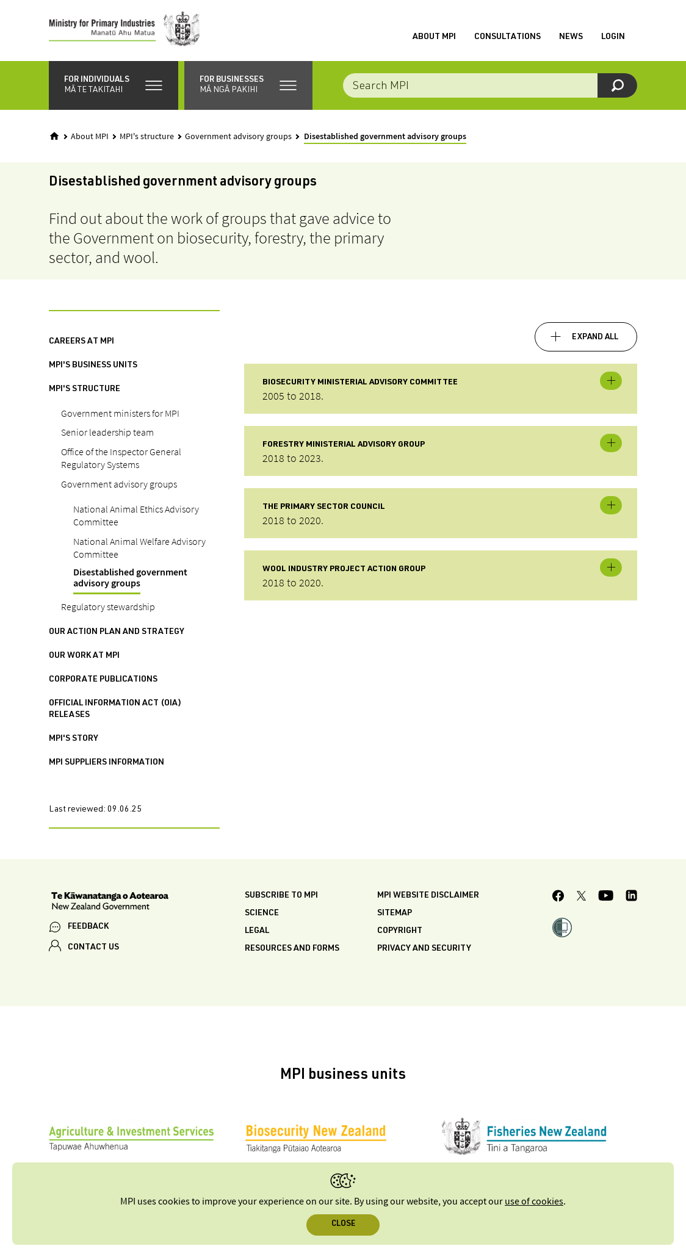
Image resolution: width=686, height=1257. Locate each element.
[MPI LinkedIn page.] (631, 897)
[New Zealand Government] (110, 902)
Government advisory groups (238, 136)
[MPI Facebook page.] (558, 898)
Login (613, 37)
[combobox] (490, 85)
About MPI (434, 37)
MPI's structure (147, 136)
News (571, 37)
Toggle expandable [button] (611, 381)
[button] (113, 85)
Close (343, 1224)
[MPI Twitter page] (581, 897)
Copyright (399, 931)
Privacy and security (424, 949)
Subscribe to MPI (281, 895)
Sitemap (394, 913)
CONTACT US (93, 947)
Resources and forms (292, 949)
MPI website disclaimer (428, 895)
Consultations (507, 37)
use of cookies (534, 1201)
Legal (257, 931)
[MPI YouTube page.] (605, 897)
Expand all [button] (595, 337)
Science (262, 913)
